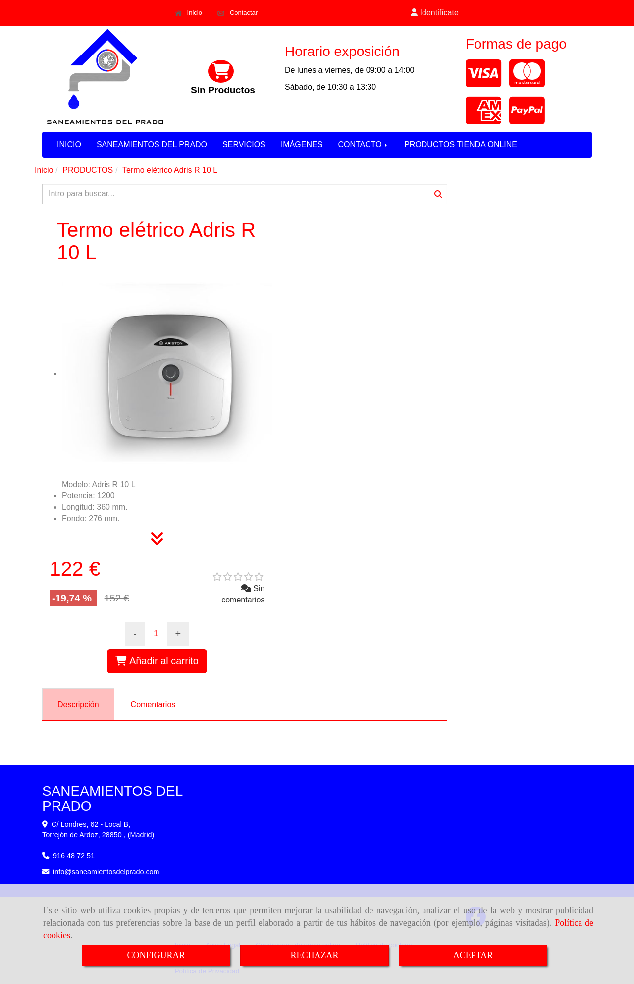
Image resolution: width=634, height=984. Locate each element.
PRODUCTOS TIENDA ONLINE (460, 144)
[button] (435, 13)
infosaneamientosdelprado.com (106, 871)
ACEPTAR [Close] (473, 955)
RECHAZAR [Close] (314, 955)
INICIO (69, 144)
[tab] (78, 704)
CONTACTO (363, 144)
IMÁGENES (301, 144)
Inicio (188, 13)
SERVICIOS (243, 144)
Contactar (237, 13)
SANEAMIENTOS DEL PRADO (152, 144)
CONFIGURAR (156, 955)
